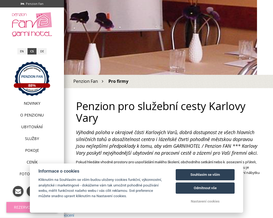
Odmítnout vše (205, 188)
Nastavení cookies (205, 201)
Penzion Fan (32, 77)
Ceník (32, 162)
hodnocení (65, 215)
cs (32, 51)
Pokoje (32, 150)
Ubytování (32, 126)
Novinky (32, 103)
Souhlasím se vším (205, 175)
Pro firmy (118, 81)
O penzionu (32, 115)
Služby (32, 138)
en (22, 51)
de (42, 51)
